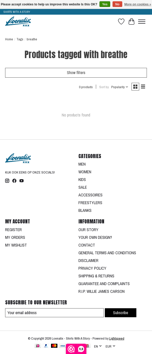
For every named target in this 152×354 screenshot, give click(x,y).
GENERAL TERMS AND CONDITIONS (107, 253)
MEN (82, 164)
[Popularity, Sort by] (119, 87)
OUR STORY (88, 229)
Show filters (76, 72)
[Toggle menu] (142, 21)
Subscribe (120, 312)
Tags (19, 39)
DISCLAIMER (88, 260)
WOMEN (84, 172)
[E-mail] (54, 312)
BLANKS (85, 210)
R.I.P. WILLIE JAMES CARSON (101, 291)
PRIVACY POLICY (92, 268)
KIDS (82, 179)
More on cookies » (137, 4)
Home (9, 39)
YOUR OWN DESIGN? (95, 237)
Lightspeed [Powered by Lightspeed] (116, 338)
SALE (82, 187)
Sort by (104, 87)
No (117, 4)
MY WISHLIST (16, 245)
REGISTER (13, 229)
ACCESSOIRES (90, 195)
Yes (105, 4)
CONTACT (86, 245)
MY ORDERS (15, 237)
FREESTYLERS (90, 202)
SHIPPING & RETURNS (96, 276)
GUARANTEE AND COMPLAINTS (104, 283)
